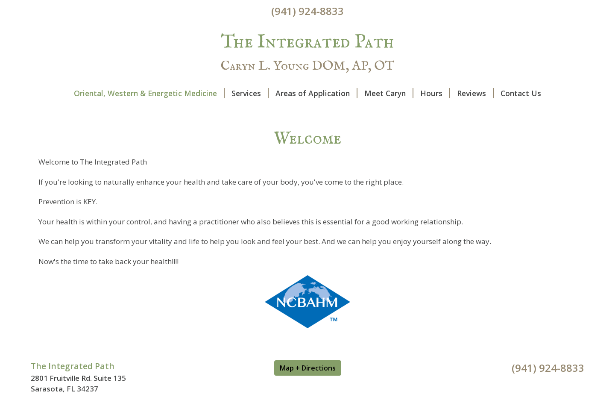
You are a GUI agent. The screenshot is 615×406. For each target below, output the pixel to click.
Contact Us (521, 93)
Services (250, 93)
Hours (435, 93)
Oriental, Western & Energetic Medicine (149, 93)
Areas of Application (316, 93)
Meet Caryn (388, 93)
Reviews (475, 93)
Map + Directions (308, 368)
